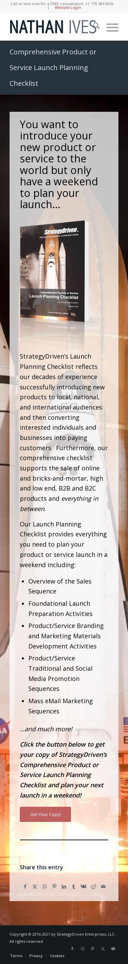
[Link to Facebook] (72, 948)
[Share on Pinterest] (54, 886)
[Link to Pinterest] (93, 948)
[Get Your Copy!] (45, 814)
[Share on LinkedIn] (64, 886)
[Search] (93, 26)
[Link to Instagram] (82, 948)
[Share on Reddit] (93, 886)
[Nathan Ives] (53, 26)
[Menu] (109, 26)
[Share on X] (35, 886)
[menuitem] (93, 26)
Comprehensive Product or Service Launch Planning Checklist (53, 67)
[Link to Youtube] (113, 948)
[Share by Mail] (103, 886)
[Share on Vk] (83, 886)
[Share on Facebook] (25, 886)
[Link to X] (103, 948)
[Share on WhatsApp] (44, 886)
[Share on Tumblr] (74, 886)
